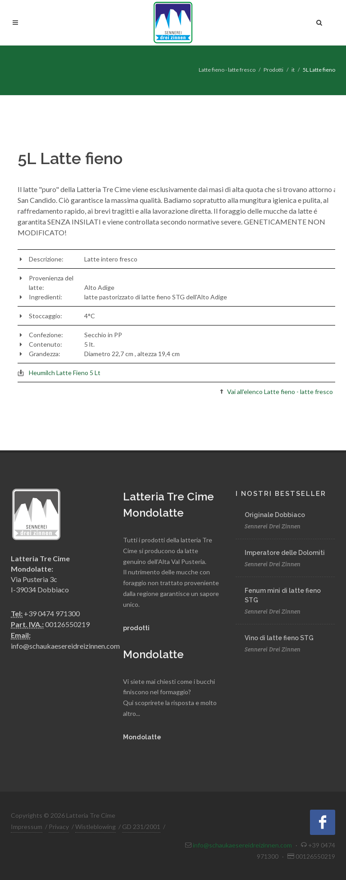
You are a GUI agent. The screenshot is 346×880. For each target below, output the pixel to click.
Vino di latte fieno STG (279, 638)
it (293, 69)
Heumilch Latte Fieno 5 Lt (64, 372)
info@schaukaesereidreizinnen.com (65, 646)
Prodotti (273, 69)
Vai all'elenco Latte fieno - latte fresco (280, 391)
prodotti (136, 628)
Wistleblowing (95, 826)
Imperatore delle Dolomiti (285, 552)
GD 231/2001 (141, 826)
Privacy (59, 826)
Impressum (26, 826)
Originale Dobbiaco (275, 514)
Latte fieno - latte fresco (227, 69)
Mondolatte (142, 737)
